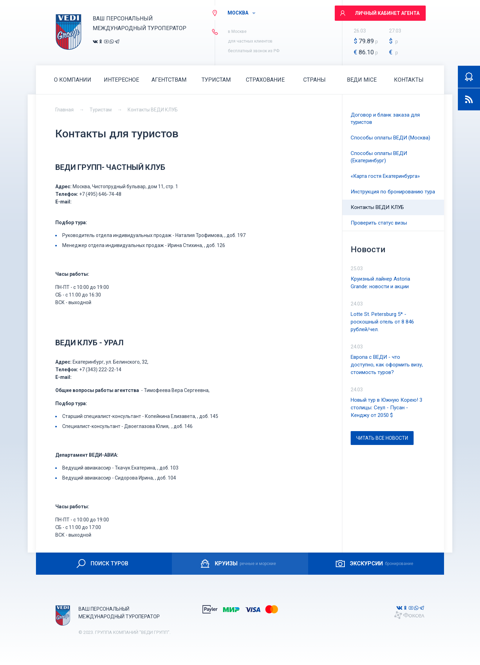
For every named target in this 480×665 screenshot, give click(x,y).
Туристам (101, 109)
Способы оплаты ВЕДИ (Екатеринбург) (379, 157)
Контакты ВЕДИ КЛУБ (153, 109)
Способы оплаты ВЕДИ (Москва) (390, 138)
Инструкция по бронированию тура (393, 192)
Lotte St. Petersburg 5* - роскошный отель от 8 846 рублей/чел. (382, 321)
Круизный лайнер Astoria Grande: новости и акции (380, 283)
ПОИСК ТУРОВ (101, 563)
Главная (64, 109)
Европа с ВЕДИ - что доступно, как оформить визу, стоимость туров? (387, 364)
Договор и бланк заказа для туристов (385, 118)
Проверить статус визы (379, 223)
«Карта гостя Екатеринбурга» (385, 176)
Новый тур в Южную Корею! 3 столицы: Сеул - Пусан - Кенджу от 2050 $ (386, 407)
